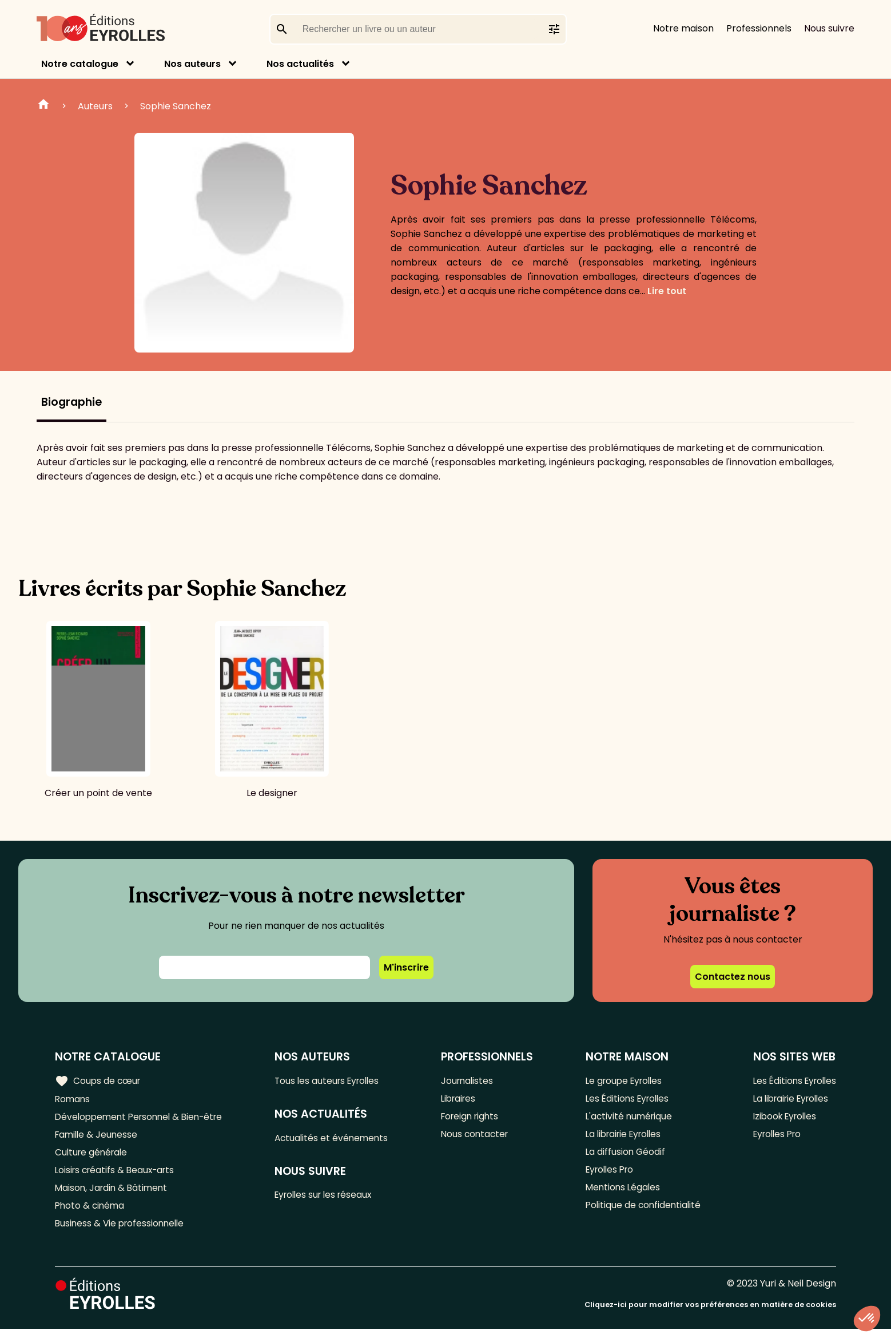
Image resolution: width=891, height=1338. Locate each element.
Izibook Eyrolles (782, 1118)
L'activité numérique (627, 1118)
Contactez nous (732, 976)
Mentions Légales (620, 1194)
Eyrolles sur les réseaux (331, 1197)
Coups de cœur (98, 1081)
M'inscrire (406, 967)
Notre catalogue (79, 63)
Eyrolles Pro (608, 1175)
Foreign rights (474, 1118)
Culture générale (93, 1156)
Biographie (71, 402)
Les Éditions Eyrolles (626, 1099)
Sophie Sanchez (175, 106)
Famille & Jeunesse (98, 1137)
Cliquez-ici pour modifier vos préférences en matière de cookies (710, 1314)
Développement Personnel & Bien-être (143, 1118)
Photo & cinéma (91, 1213)
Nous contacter (478, 1137)
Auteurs (95, 106)
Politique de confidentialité (641, 1213)
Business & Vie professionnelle (122, 1231)
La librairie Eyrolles (623, 1137)
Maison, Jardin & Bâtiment (113, 1194)
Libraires (462, 1099)
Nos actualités (300, 63)
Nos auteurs (192, 63)
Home (43, 105)
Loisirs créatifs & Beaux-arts (117, 1175)
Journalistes (470, 1080)
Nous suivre (829, 28)
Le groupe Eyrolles (623, 1080)
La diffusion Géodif (622, 1156)
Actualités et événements (337, 1139)
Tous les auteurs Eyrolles (334, 1080)
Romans (73, 1099)
